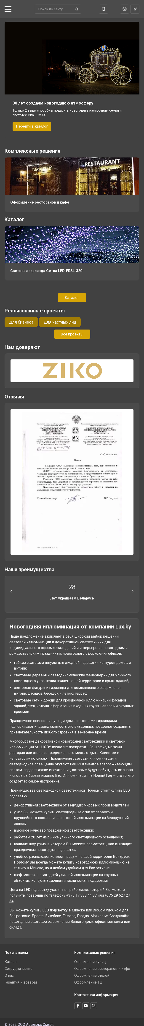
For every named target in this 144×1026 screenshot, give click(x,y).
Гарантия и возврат (21, 981)
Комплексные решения (33, 151)
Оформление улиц (90, 960)
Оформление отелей (91, 974)
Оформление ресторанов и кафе (102, 967)
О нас (9, 974)
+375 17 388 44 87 (81, 894)
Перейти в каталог (32, 126)
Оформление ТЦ (88, 981)
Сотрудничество (18, 967)
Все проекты (72, 332)
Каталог (14, 219)
